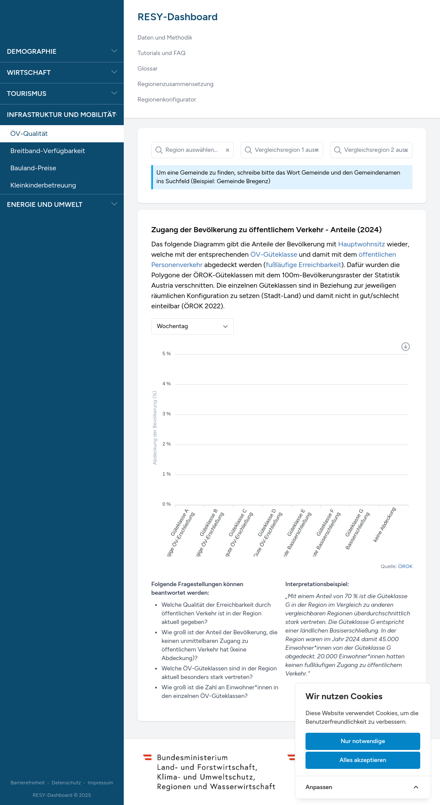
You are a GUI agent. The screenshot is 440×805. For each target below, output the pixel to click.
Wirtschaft (29, 72)
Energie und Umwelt (44, 204)
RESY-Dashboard (178, 16)
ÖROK (405, 566)
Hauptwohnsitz (361, 244)
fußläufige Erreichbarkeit (304, 265)
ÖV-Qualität (29, 133)
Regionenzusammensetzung (176, 84)
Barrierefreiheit (27, 783)
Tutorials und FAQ (162, 53)
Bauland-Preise (33, 168)
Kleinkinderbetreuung (43, 185)
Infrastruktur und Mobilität (61, 115)
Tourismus (26, 93)
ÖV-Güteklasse (274, 254)
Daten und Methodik (165, 37)
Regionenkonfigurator (167, 99)
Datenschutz (66, 783)
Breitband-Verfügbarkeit (47, 151)
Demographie (32, 51)
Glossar (148, 68)
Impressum (100, 783)
